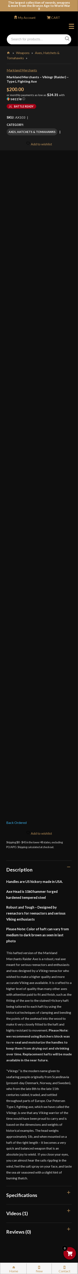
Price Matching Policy (27, 1145)
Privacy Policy (21, 1154)
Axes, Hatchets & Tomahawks (32, 132)
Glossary (17, 1062)
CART (55, 17)
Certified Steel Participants (30, 1137)
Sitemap (17, 1207)
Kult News (18, 1071)
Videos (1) (17, 874)
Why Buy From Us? (24, 1044)
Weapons (23, 53)
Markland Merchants (22, 70)
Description (19, 530)
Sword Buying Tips (24, 1110)
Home (9, 52)
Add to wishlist (39, 143)
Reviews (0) (18, 893)
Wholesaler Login (34, 1033)
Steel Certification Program (30, 1128)
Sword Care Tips (23, 1119)
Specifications (21, 856)
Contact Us (19, 1216)
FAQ (14, 1053)
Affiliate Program (23, 1180)
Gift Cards (18, 1080)
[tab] (39, 530)
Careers (16, 1198)
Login (11, 1033)
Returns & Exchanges (26, 1101)
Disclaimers (19, 1172)
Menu (71, 27)
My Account (27, 17)
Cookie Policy (21, 1163)
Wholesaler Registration (28, 1189)
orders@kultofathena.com (25, 1022)
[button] (39, 98)
